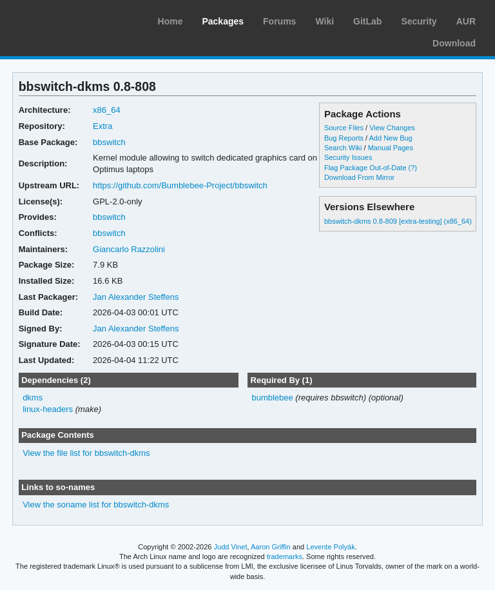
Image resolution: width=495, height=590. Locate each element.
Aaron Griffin (271, 547)
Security (418, 21)
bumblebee (272, 397)
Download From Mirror (359, 177)
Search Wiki (343, 148)
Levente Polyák (330, 547)
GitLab (367, 21)
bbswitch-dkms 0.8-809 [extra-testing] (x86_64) (398, 221)
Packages (223, 21)
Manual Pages (390, 148)
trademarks (284, 556)
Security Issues (348, 157)
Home (170, 21)
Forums (279, 21)
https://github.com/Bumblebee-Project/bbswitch (180, 185)
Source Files (344, 128)
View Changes (392, 128)
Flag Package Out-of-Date (365, 168)
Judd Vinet (231, 547)
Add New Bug (390, 138)
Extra (102, 126)
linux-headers (48, 409)
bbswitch (109, 142)
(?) (413, 168)
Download (454, 43)
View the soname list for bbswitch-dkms (96, 504)
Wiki (324, 21)
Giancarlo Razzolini (129, 249)
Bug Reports (344, 138)
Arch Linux (71, 19)
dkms (33, 397)
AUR (466, 21)
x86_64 (107, 110)
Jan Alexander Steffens (136, 297)
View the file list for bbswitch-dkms (86, 453)
